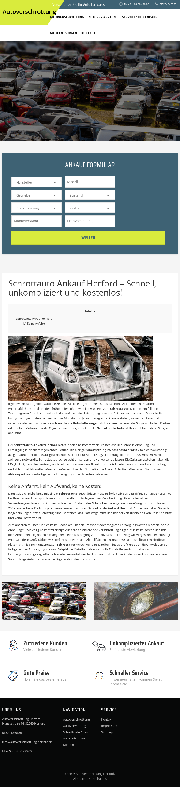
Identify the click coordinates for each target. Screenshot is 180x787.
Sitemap (107, 732)
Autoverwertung (74, 726)
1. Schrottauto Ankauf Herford (32, 319)
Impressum (109, 726)
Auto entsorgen (74, 738)
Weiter (88, 237)
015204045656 (165, 4)
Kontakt (68, 745)
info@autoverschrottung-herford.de (27, 742)
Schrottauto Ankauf (76, 732)
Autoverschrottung (76, 719)
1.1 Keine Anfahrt (33, 324)
